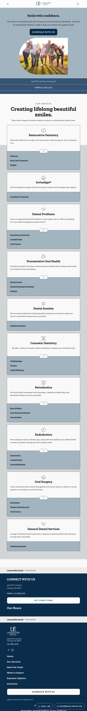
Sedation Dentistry (18, 326)
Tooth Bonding (16, 361)
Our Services (14, 662)
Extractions (15, 503)
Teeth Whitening (17, 370)
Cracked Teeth (16, 239)
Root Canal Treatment (19, 160)
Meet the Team (15, 667)
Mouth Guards (16, 282)
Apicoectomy (15, 455)
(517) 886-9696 (46, 87)
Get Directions (43, 600)
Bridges (13, 165)
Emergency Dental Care (20, 235)
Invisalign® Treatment (19, 197)
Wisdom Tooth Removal (19, 507)
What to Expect (15, 673)
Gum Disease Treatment (20, 413)
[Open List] (43, 151)
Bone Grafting (16, 408)
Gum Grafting (15, 417)
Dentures (14, 156)
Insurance (12, 684)
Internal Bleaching (17, 464)
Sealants (13, 291)
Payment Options (16, 678)
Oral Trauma (15, 244)
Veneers (13, 365)
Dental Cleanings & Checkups (22, 287)
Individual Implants (18, 546)
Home (10, 656)
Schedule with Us (43, 32)
